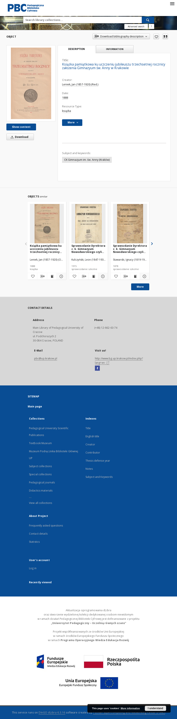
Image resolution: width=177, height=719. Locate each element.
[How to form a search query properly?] (151, 26)
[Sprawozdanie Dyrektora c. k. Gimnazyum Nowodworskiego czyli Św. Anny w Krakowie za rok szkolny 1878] (130, 224)
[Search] (148, 19)
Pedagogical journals (42, 482)
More (140, 287)
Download (18, 136)
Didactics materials (40, 490)
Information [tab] (114, 49)
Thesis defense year (98, 460)
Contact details (38, 533)
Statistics (34, 542)
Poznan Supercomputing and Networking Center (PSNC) (129, 712)
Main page (35, 406)
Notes (89, 469)
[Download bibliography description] (42, 276)
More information (130, 708)
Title (88, 428)
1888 (65, 97)
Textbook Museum (40, 443)
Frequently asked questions (46, 525)
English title (92, 436)
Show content (21, 127)
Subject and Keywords (99, 477)
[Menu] (172, 3)
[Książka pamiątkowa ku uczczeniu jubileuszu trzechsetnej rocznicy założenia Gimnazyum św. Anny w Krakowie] (31, 83)
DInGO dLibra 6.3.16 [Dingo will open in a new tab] (52, 712)
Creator (90, 444)
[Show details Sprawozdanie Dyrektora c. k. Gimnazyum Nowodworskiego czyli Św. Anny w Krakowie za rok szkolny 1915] (102, 276)
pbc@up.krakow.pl (45, 358)
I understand (155, 708)
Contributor (93, 452)
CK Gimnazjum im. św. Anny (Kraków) (87, 160)
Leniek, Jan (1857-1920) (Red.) (80, 84)
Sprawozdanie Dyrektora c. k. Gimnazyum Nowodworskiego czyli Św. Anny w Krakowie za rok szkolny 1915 (88, 249)
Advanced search (136, 26)
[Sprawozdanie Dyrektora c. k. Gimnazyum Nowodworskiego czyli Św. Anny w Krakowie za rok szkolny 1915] (88, 224)
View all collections (40, 503)
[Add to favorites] (156, 36)
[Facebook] (97, 368)
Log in (32, 568)
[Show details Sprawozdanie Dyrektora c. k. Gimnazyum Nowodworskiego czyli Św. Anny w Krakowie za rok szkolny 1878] (144, 276)
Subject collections (40, 466)
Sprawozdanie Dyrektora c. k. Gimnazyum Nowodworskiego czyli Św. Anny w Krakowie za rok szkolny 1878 (130, 249)
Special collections (40, 474)
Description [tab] (76, 49)
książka (66, 111)
